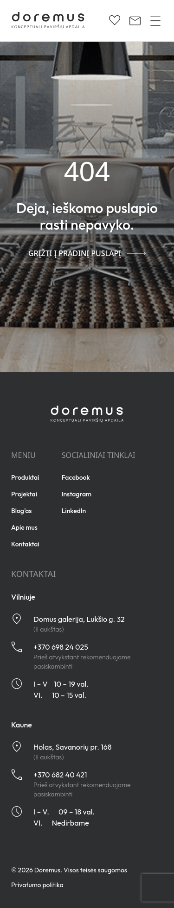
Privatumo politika (37, 885)
